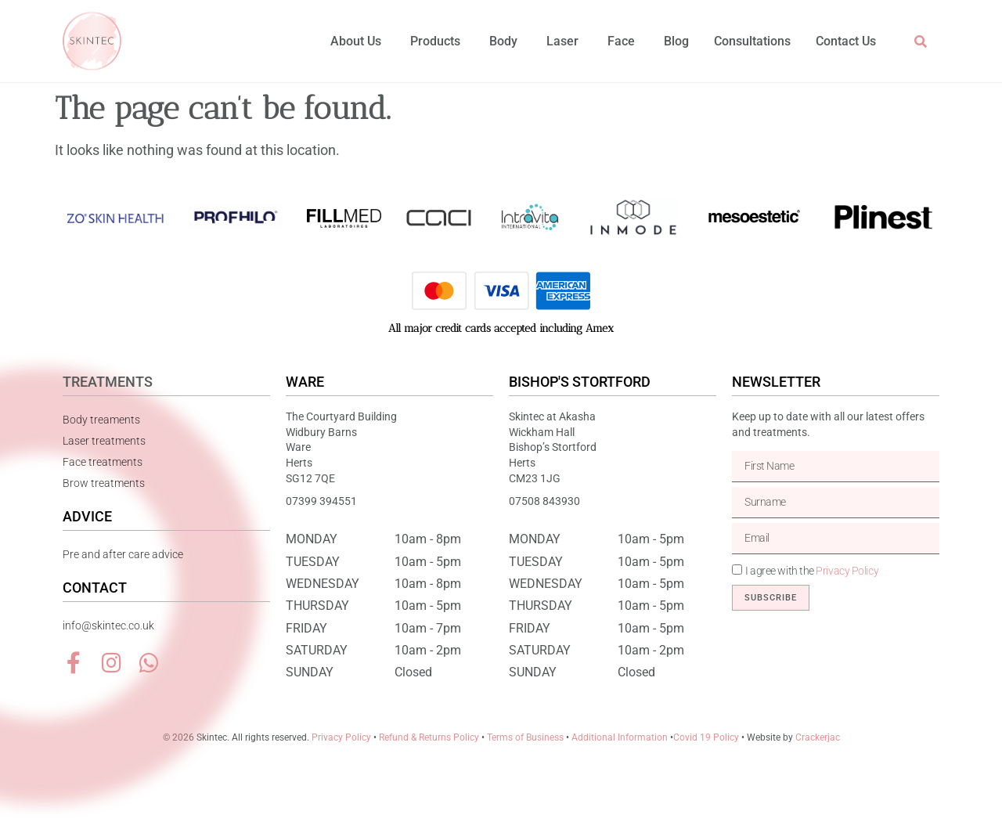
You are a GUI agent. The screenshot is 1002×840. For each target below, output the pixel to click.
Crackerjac (817, 737)
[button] (920, 41)
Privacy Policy (847, 570)
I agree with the (811, 570)
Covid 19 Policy (706, 737)
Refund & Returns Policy (429, 737)
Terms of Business (525, 737)
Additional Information (619, 737)
